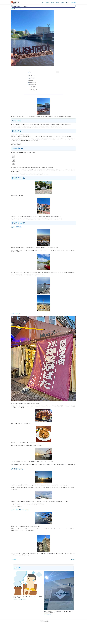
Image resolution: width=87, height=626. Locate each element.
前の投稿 (13, 559)
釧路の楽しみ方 (33, 84)
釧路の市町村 (32, 80)
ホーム (43, 2)
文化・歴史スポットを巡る (35, 90)
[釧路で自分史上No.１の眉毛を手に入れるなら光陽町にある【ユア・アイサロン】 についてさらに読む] (59, 590)
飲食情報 (52, 2)
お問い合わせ (73, 2)
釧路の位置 (32, 75)
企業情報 (47, 2)
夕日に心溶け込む (34, 89)
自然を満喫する (33, 86)
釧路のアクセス (33, 82)
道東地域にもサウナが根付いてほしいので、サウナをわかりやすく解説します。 (27, 597)
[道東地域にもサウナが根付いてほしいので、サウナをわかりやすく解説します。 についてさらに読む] (27, 583)
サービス (67, 2)
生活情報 (62, 2)
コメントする (15, 599)
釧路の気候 (32, 78)
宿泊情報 (57, 2)
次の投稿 (73, 559)
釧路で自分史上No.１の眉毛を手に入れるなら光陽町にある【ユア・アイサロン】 (58, 612)
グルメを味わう (33, 87)
